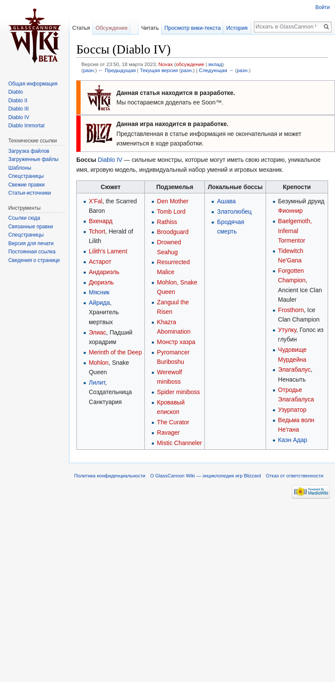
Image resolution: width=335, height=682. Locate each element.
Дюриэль (101, 282)
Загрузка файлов (28, 151)
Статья (81, 28)
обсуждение (190, 64)
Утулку (287, 329)
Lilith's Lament (108, 251)
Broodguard (172, 231)
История (238, 28)
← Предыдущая (117, 70)
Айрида (99, 302)
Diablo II (17, 101)
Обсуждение (111, 28)
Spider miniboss (178, 391)
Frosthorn (291, 309)
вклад (215, 64)
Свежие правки (26, 185)
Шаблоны (19, 168)
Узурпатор (292, 409)
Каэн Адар (292, 439)
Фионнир (290, 210)
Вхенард (101, 221)
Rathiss (167, 221)
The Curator (173, 422)
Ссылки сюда (24, 218)
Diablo (15, 92)
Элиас (97, 332)
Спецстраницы (26, 176)
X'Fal (95, 201)
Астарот (100, 261)
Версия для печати (30, 243)
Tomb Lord (171, 211)
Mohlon (99, 362)
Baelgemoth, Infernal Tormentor (295, 231)
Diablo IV (110, 159)
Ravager (168, 432)
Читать (151, 28)
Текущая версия (159, 70)
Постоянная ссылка (31, 252)
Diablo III (18, 109)
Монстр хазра (176, 341)
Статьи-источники (29, 193)
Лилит (97, 382)
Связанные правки (30, 227)
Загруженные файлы (33, 159)
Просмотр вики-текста (194, 28)
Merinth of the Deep (115, 352)
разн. (89, 70)
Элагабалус (294, 369)
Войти (322, 7)
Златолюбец (234, 211)
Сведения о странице (34, 260)
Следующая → (216, 70)
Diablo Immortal (26, 126)
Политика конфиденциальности (109, 475)
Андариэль (104, 271)
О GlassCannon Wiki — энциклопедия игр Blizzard (205, 475)
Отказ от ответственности (295, 475)
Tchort (97, 231)
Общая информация (32, 84)
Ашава (226, 201)
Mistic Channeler (179, 442)
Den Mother (172, 201)
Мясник (99, 292)
